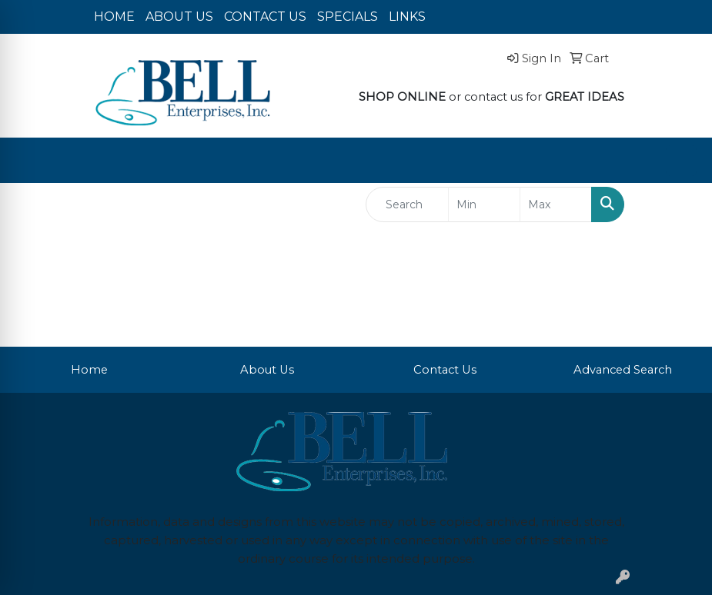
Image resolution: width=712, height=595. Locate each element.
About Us (267, 370)
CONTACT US (265, 16)
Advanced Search (622, 370)
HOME (114, 16)
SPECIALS (347, 16)
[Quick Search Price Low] (484, 204)
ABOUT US (179, 16)
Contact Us (444, 370)
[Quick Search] (408, 204)
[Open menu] (681, 160)
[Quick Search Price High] (556, 204)
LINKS (407, 16)
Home (89, 370)
